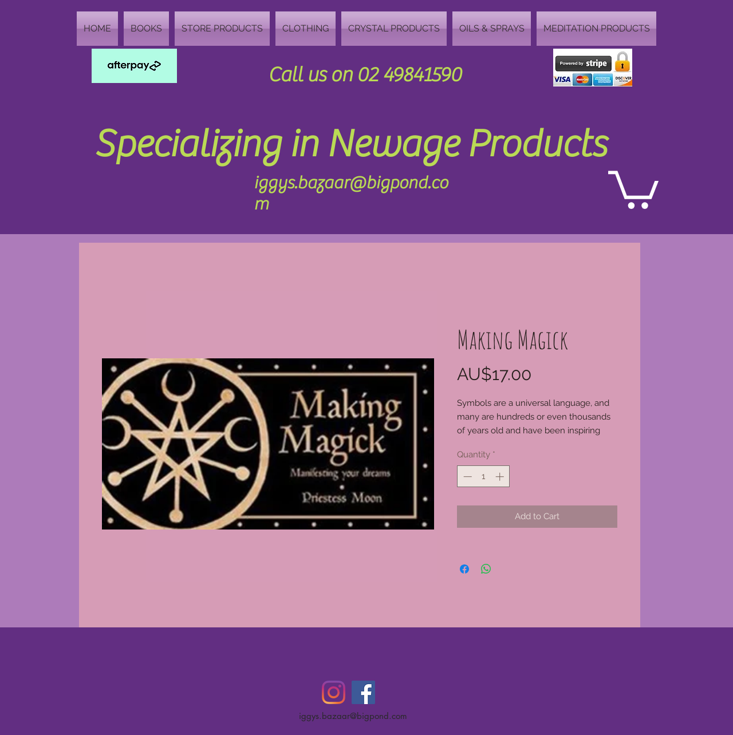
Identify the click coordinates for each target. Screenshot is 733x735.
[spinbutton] (483, 476)
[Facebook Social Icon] (363, 692)
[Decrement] (466, 476)
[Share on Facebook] (464, 569)
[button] (633, 188)
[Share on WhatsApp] (486, 569)
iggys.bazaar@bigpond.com (353, 715)
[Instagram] (333, 692)
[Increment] (501, 476)
